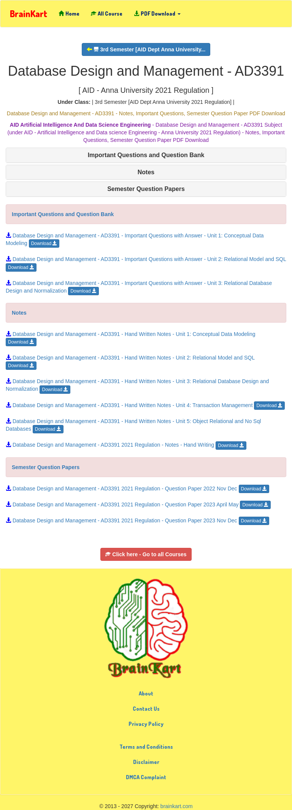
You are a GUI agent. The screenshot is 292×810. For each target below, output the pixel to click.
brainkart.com (176, 806)
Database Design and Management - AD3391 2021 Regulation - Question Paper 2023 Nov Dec (137, 520)
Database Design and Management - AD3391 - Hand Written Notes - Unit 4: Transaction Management (145, 405)
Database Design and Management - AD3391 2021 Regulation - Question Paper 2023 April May (138, 504)
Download (44, 243)
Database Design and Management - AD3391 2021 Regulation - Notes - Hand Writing (126, 445)
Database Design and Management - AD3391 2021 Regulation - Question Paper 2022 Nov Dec (137, 488)
